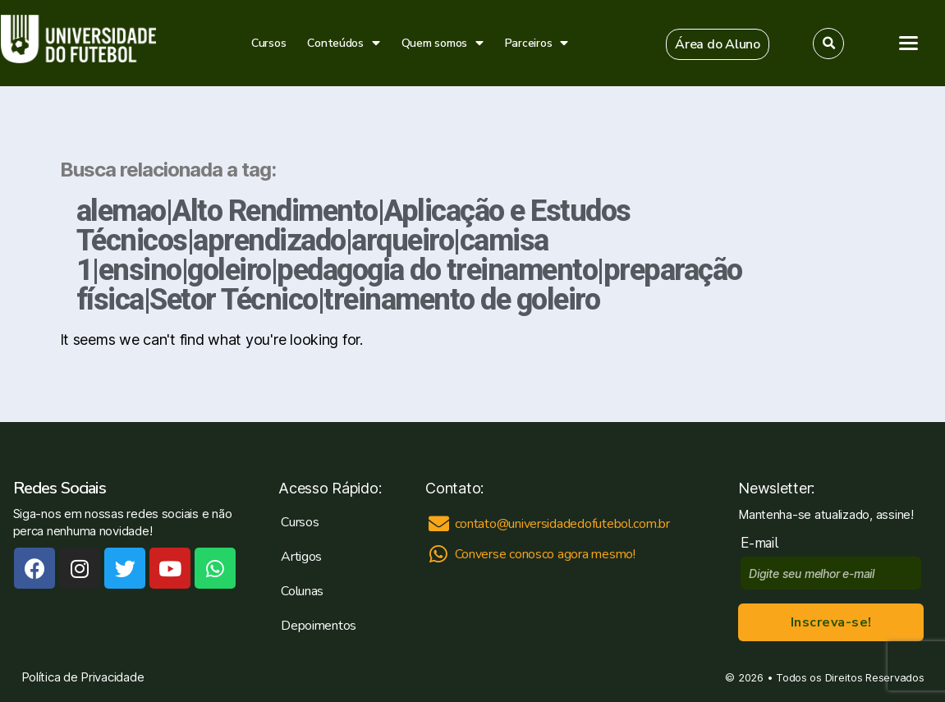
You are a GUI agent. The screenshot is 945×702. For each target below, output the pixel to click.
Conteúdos (343, 43)
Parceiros (536, 43)
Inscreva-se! (831, 622)
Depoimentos (318, 626)
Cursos (268, 43)
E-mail (763, 543)
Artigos (301, 557)
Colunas (302, 591)
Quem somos (442, 43)
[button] (717, 44)
